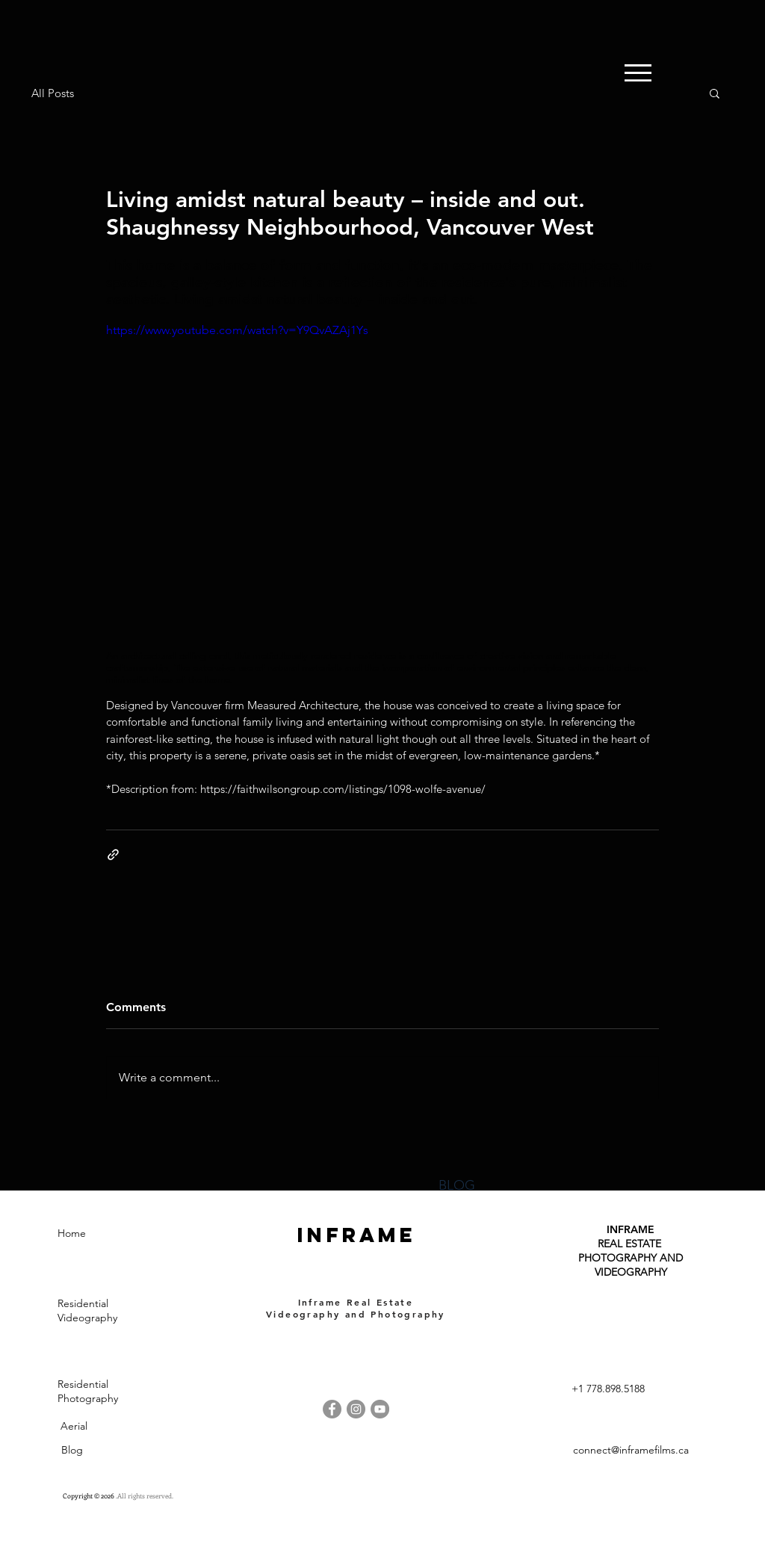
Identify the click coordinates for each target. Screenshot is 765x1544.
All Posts (52, 93)
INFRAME (630, 1229)
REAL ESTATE (631, 1243)
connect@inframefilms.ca (631, 1450)
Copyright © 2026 (89, 1495)
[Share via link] (113, 854)
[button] (714, 93)
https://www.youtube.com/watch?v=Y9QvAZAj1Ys (237, 330)
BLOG (457, 1185)
